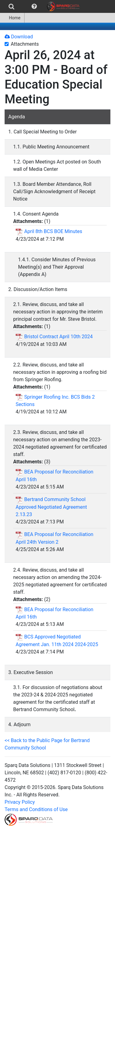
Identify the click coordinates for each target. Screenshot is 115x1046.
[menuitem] (11, 6)
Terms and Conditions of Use (36, 809)
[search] (11, 6)
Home (12, 17)
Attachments (25, 44)
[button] (34, 6)
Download (19, 37)
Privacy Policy (20, 802)
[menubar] (41, 6)
